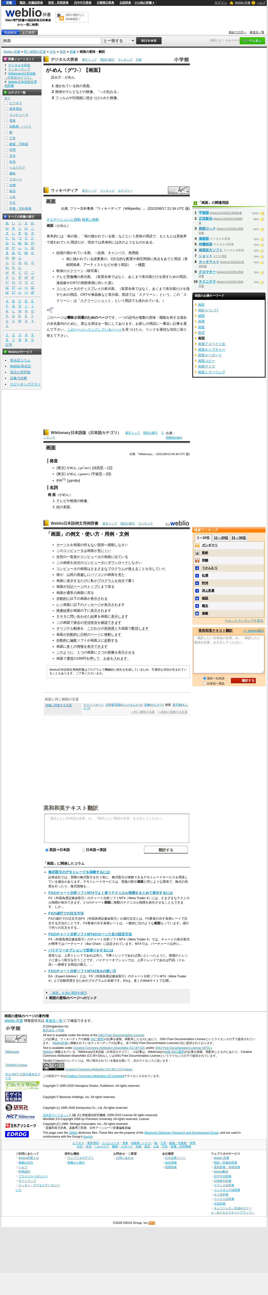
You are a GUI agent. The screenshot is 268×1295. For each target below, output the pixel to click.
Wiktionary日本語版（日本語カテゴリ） (86, 433)
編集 (73, 640)
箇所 (100, 544)
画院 (201, 316)
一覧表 (72, 556)
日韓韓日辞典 (105, 2)
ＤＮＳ (61, 616)
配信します (140, 628)
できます (114, 622)
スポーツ (15, 179)
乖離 (205, 560)
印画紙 (77, 98)
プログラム (116, 568)
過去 (76, 622)
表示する (73, 580)
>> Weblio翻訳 (253, 630)
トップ (92, 586)
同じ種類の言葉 (35, 52)
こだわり (94, 628)
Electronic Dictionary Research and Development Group (181, 1132)
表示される (99, 598)
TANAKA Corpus (16, 1064)
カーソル (63, 544)
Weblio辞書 (59, 1043)
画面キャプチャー (211, 349)
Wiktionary (174, 437)
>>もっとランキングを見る (244, 620)
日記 (70, 586)
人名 (12, 197)
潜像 (147, 704)
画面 (168, 1051)
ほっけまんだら (131, 704)
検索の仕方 (26, 1162)
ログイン (221, 2)
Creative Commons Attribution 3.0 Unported (95, 1076)
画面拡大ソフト (211, 250)
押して (95, 658)
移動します (112, 634)
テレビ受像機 (66, 277)
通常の (72, 592)
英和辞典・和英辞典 (227, 1166)
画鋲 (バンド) (208, 310)
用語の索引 (107, 59)
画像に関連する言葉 (58, 705)
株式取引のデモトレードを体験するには (79, 872)
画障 (201, 321)
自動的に (63, 598)
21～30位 (239, 538)
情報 (80, 646)
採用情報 (171, 1166)
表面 (86, 86)
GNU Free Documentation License (121, 1035)
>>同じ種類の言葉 (143, 711)
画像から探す (76, 1162)
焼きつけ (93, 98)
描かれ (60, 86)
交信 (87, 622)
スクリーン (75, 271)
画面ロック (207, 228)
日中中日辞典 (83, 2)
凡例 (139, 59)
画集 (201, 327)
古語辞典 (125, 2)
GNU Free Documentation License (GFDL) (183, 1047)
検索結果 (63, 610)
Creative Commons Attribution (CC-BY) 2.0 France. (99, 1069)
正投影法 (205, 218)
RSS (152, 1222)
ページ (78, 586)
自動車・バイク (20, 126)
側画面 (204, 238)
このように (64, 652)
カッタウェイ (209, 262)
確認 (104, 622)
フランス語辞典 (224, 1185)
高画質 (109, 628)
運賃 (70, 658)
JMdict (73, 1132)
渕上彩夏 (208, 590)
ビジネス (15, 103)
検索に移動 (90, 219)
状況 (94, 622)
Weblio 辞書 (242, 2)
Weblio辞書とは (29, 1157)
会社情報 (171, 1162)
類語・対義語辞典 (31, 2)
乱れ (110, 92)
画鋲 (201, 304)
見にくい (104, 550)
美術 (63, 52)
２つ (100, 652)
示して (154, 568)
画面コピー (206, 361)
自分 (76, 562)
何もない (90, 544)
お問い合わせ (125, 1157)
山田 (70, 574)
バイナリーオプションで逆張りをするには (80, 950)
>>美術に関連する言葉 (172, 711)
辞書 (9, 2)
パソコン (97, 574)
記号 (8, 344)
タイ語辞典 (221, 1194)
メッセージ (92, 604)
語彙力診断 (18, 378)
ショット (205, 256)
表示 (90, 646)
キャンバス (116, 253)
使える (133, 568)
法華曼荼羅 (112, 704)
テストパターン (93, 704)
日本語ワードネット (56, 1115)
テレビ (61, 500)
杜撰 (205, 575)
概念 (205, 606)
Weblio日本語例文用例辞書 (75, 523)
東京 (61, 468)
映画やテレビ (65, 92)
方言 (12, 203)
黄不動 (177, 704)
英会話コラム (20, 360)
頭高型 (99, 468)
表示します (119, 616)
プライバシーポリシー (33, 1175)
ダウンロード (118, 562)
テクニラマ (207, 281)
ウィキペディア (64, 190)
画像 (73, 52)
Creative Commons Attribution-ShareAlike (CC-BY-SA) (109, 1047)
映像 (89, 92)
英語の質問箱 (20, 372)
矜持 (205, 583)
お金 (106, 658)
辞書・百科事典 (20, 208)
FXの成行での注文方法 (65, 913)
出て (117, 556)
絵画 (59, 253)
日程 (83, 634)
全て (7, 98)
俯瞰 (205, 613)
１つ (80, 652)
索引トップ (89, 59)
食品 (12, 191)
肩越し (82, 574)
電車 (12, 120)
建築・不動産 (18, 144)
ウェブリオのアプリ (80, 1157)
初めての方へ (237, 32)
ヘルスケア (17, 167)
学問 (12, 150)
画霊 (201, 333)
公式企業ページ (175, 1157)
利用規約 (24, 1171)
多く (70, 646)
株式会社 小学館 (53, 1030)
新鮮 (205, 553)
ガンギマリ (210, 545)
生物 (12, 185)
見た (121, 574)
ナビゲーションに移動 (64, 219)
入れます (120, 658)
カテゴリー (125, 190)
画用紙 (133, 253)
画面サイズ (206, 366)
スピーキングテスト (25, 384)
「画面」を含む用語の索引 (68, 992)
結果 (94, 616)
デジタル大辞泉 (64, 59)
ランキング (125, 59)
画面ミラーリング (211, 372)
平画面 (204, 213)
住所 (59, 556)
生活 (12, 161)
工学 (12, 138)
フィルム (62, 98)
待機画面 (205, 244)
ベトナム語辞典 (224, 1198)
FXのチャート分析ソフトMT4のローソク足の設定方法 (90, 934)
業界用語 (15, 109)
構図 (141, 265)
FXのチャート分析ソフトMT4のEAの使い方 (82, 971)
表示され (111, 604)
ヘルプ (261, 2)
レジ (59, 604)
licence (88, 1136)
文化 (53, 52)
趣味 (12, 173)
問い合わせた (80, 616)
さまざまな (99, 568)
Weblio (47, 1051)
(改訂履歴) (97, 1039)
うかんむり (210, 568)
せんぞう (157, 704)
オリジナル (64, 628)
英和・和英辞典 (58, 2)
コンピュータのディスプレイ (78, 289)
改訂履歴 (178, 1051)
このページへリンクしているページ (94, 329)
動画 (76, 628)
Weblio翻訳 (221, 1171)
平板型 (97, 474)
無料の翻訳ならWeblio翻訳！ (75, 17)
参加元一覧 (257, 32)
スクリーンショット (95, 301)
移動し (113, 544)
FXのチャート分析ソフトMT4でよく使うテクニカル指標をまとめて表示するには (110, 892)
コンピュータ (73, 550)
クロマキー (207, 272)
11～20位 (221, 538)
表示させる (126, 652)
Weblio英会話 (20, 366)
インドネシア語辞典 (227, 1189)
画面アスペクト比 (211, 344)
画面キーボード (210, 355)
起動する (111, 640)
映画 (73, 500)
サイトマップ (27, 1180)
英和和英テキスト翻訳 (70, 807)
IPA (59, 480)
